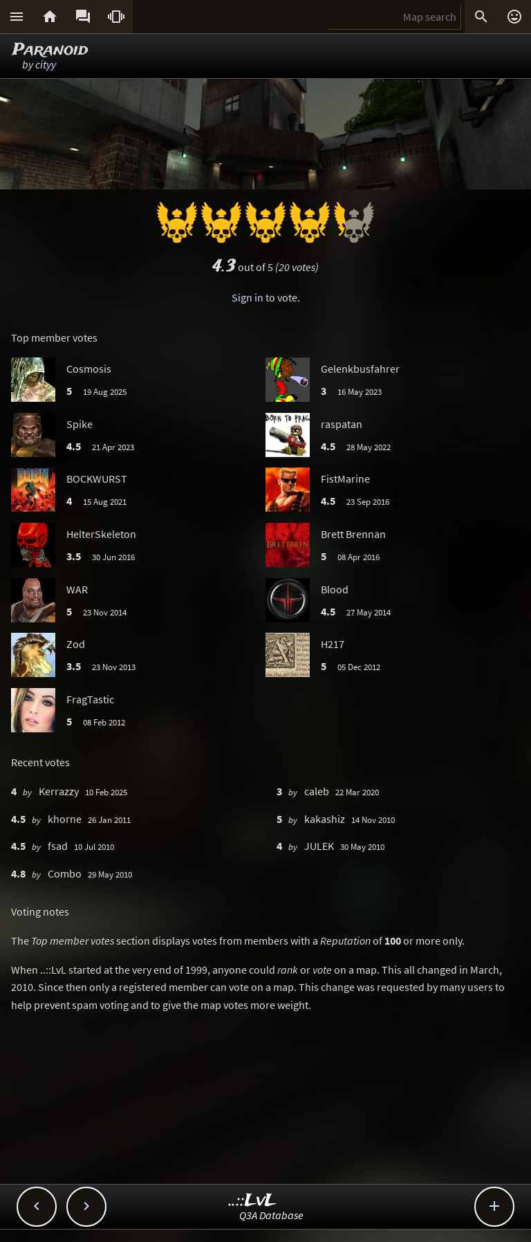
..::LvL (253, 1201)
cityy (45, 64)
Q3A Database (271, 1215)
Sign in (247, 297)
